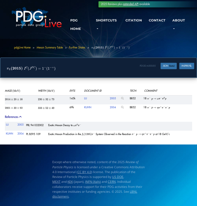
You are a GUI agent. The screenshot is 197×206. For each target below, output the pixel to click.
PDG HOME (76, 25)
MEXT (56, 182)
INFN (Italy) (93, 182)
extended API (131, 4)
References (13, 116)
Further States (77, 47)
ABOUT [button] (179, 21)
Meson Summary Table (50, 47)
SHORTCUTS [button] (107, 21)
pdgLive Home (22, 47)
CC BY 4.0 (84, 172)
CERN (112, 182)
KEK (70, 182)
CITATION (133, 21)
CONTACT (157, 21)
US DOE (117, 177)
